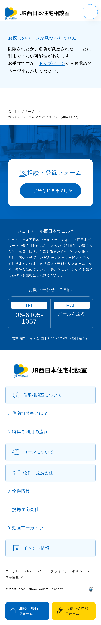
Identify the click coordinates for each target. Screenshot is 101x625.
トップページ (52, 63)
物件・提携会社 (38, 472)
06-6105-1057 (29, 318)
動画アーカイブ (28, 527)
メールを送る (71, 314)
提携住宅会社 (25, 509)
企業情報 (14, 577)
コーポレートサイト (23, 571)
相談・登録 (31, 611)
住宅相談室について (42, 395)
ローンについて (38, 452)
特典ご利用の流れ (30, 431)
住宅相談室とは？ (30, 413)
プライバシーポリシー (70, 571)
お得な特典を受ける (50, 190)
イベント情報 (36, 548)
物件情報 (21, 491)
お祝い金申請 (77, 611)
